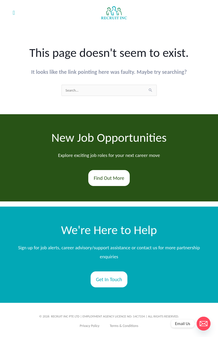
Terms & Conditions (124, 326)
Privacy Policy (90, 326)
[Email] (204, 324)
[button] (13, 13)
